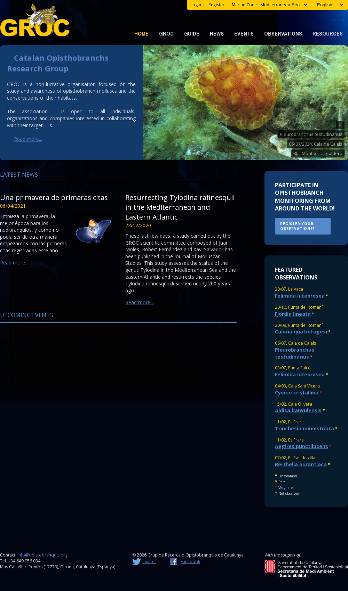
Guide (191, 33)
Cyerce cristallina (296, 392)
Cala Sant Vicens (304, 386)
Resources (328, 33)
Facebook (190, 562)
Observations (283, 33)
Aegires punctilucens (301, 446)
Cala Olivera (300, 404)
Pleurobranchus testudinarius (311, 134)
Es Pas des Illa (301, 458)
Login (195, 5)
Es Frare (296, 422)
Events (244, 33)
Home (141, 33)
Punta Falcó (299, 368)
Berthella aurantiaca (301, 464)
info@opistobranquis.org (42, 555)
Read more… (14, 262)
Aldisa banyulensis (298, 410)
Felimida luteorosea (300, 295)
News (217, 33)
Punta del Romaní (305, 307)
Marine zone (244, 5)
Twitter (149, 562)
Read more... (28, 139)
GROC (166, 33)
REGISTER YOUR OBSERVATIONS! (297, 226)
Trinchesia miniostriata (304, 428)
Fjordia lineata (293, 313)
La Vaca (295, 289)
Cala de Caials (302, 343)
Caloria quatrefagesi (301, 331)
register (216, 5)
